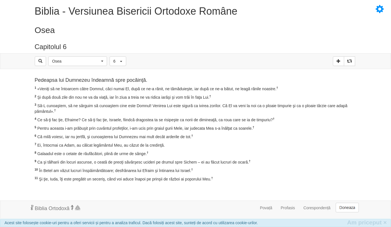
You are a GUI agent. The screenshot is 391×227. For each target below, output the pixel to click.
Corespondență (317, 208)
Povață (266, 208)
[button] (77, 61)
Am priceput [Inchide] (367, 222)
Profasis (288, 208)
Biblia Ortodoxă (55, 208)
